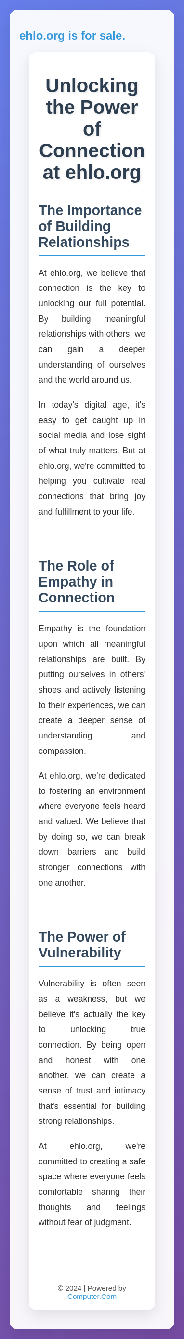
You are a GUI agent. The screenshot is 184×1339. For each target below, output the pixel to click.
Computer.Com (92, 1296)
